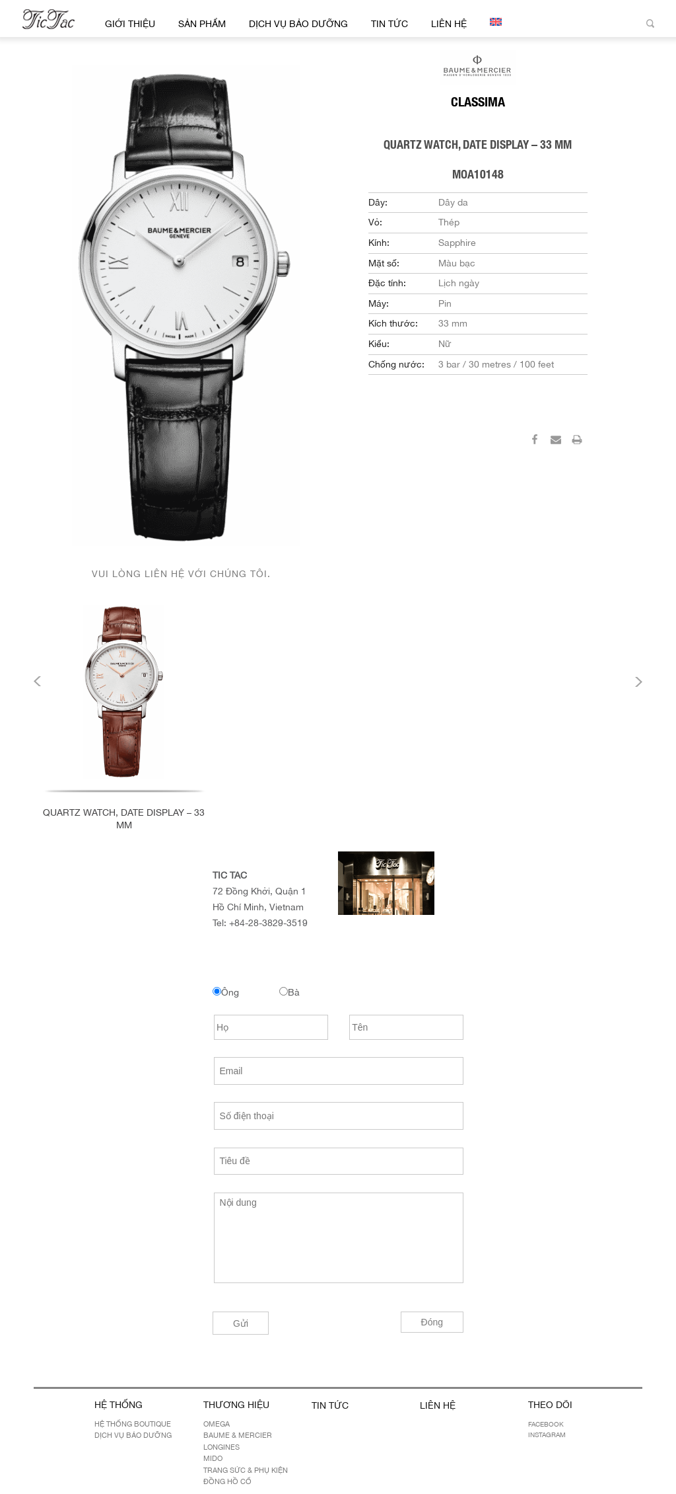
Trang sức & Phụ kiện (245, 1470)
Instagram (547, 1434)
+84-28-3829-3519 (268, 923)
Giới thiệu (130, 24)
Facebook (546, 1424)
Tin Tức (389, 24)
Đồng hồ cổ (227, 1481)
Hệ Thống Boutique (132, 1424)
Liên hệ (449, 24)
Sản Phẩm (202, 24)
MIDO (212, 1458)
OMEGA (216, 1424)
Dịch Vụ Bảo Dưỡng (298, 24)
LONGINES (221, 1447)
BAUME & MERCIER (237, 1435)
